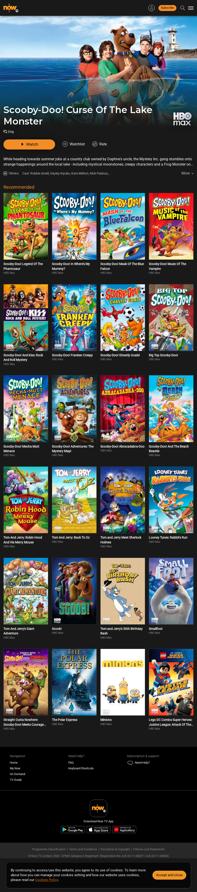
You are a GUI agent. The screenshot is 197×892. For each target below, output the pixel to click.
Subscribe (167, 7)
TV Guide (16, 779)
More (185, 173)
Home (14, 762)
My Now (15, 768)
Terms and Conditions (83, 849)
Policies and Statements (149, 849)
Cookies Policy (46, 880)
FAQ (71, 762)
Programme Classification (49, 849)
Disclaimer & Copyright (115, 849)
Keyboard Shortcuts (81, 768)
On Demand (17, 774)
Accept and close (169, 875)
